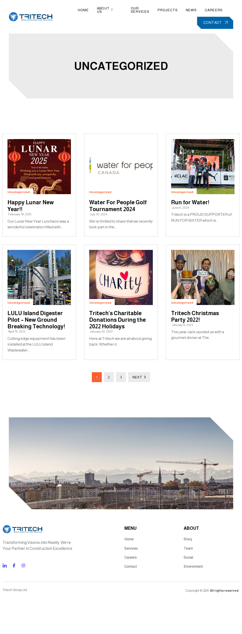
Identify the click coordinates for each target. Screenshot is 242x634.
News (187, 10)
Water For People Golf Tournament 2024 (113, 218)
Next (139, 402)
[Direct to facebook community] (4, 604)
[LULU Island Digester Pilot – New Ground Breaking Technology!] (39, 297)
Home (84, 10)
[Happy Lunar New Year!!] (39, 173)
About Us (107, 10)
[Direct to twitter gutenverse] (23, 604)
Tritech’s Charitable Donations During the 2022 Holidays (119, 343)
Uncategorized (121, 67)
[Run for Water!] (203, 173)
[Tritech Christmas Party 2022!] (203, 297)
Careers (211, 10)
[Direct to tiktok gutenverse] (13, 604)
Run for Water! (191, 211)
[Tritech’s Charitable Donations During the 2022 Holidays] (121, 297)
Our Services (134, 10)
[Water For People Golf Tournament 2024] (121, 173)
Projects (163, 10)
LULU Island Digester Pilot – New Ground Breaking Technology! (38, 343)
